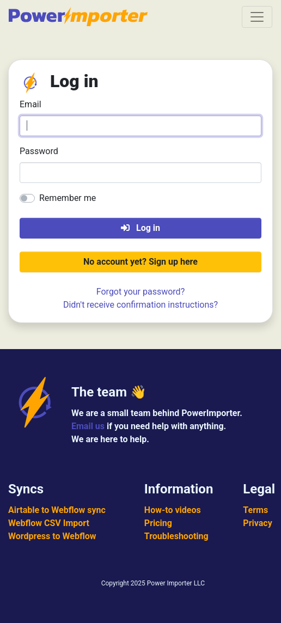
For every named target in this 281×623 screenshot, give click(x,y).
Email (30, 104)
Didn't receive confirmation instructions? (140, 305)
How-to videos (172, 510)
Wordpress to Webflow (52, 536)
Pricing (158, 523)
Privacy (257, 523)
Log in (140, 228)
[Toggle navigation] (257, 17)
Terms (255, 510)
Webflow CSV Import (48, 523)
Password (39, 151)
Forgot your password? (140, 291)
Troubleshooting (176, 536)
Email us (88, 426)
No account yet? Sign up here (140, 261)
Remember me (67, 198)
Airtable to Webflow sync (57, 510)
